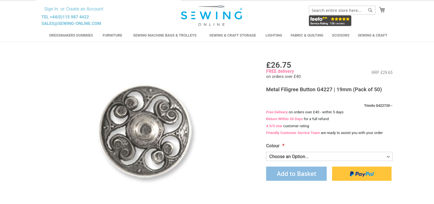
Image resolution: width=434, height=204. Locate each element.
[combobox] (342, 10)
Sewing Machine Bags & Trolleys (164, 35)
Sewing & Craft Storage (232, 35)
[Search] (370, 10)
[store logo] (212, 16)
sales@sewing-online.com (71, 23)
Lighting (274, 35)
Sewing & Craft (372, 35)
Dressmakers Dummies (71, 35)
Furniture (112, 35)
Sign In (51, 9)
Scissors (341, 35)
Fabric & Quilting (307, 35)
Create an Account (84, 9)
